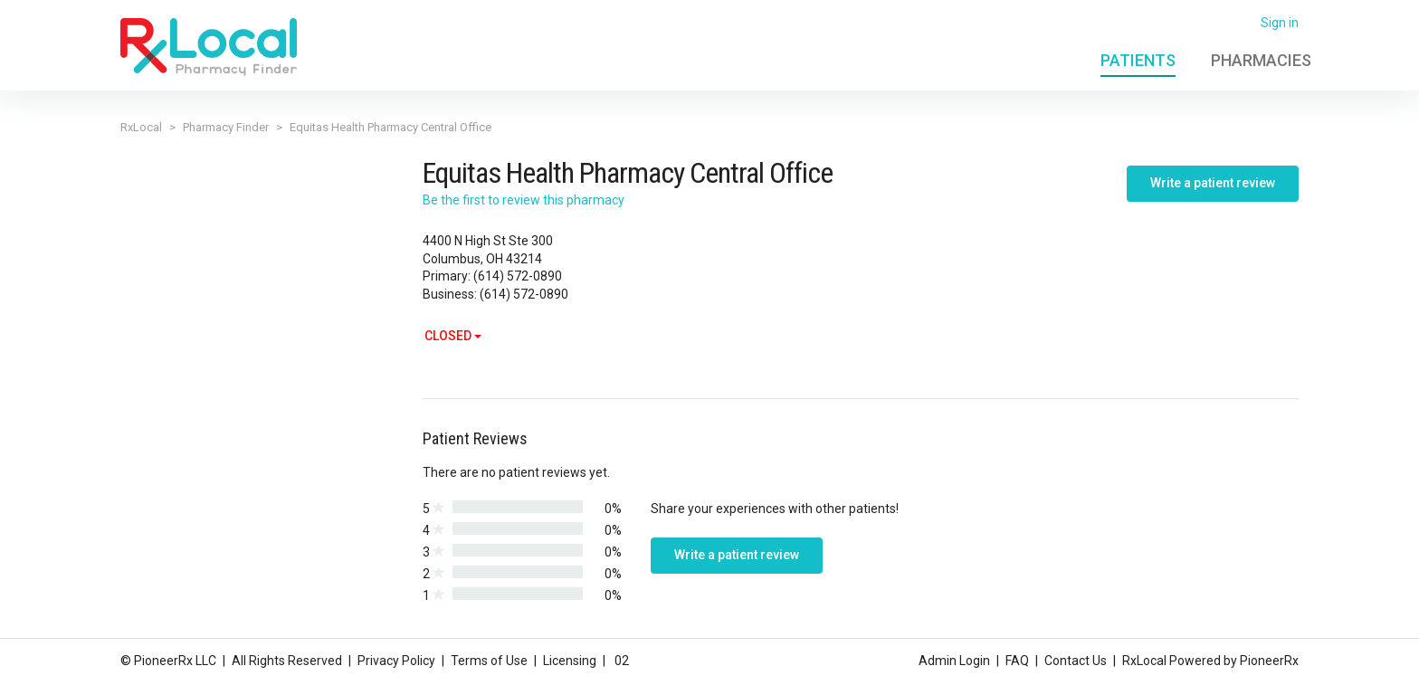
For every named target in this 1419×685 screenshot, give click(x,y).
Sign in (1280, 22)
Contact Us (1075, 660)
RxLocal (141, 127)
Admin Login (954, 660)
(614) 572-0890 (517, 276)
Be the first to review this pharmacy (523, 200)
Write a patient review (1212, 183)
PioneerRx (1269, 660)
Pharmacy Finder (226, 127)
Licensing (569, 660)
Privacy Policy (396, 660)
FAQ (1017, 660)
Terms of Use (489, 660)
